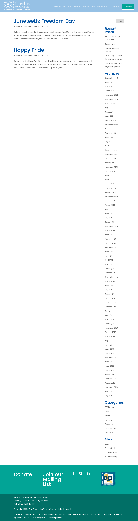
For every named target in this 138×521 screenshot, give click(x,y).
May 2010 (108, 395)
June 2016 (109, 285)
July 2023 (108, 129)
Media (107, 415)
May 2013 (108, 345)
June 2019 (109, 213)
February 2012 (110, 370)
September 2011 (111, 378)
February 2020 (110, 188)
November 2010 (111, 387)
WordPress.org (111, 456)
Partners (108, 420)
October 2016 (110, 273)
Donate (128, 6)
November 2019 (111, 196)
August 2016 (110, 281)
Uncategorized (42, 26)
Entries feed (110, 448)
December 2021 (111, 150)
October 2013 (110, 332)
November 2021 (111, 154)
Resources (80, 7)
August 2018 (110, 230)
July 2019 (108, 209)
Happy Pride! (30, 50)
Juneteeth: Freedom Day (44, 21)
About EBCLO (61, 7)
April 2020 (109, 179)
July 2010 (108, 391)
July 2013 (108, 340)
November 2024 (111, 95)
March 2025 (109, 90)
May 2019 (108, 218)
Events (107, 411)
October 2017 (110, 243)
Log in (107, 444)
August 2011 (110, 383)
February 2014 (110, 323)
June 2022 (109, 137)
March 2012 (109, 366)
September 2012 (111, 357)
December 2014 (111, 302)
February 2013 (110, 353)
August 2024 (110, 103)
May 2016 (108, 289)
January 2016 (110, 294)
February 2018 (110, 239)
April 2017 (109, 260)
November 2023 (111, 124)
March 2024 (109, 116)
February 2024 (110, 120)
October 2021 (110, 158)
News (116, 7)
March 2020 (109, 184)
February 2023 (110, 133)
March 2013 (109, 349)
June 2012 (109, 361)
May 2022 (108, 141)
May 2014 (108, 315)
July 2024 (108, 107)
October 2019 (110, 201)
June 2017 (109, 251)
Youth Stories (110, 432)
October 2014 (110, 306)
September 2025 (111, 78)
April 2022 (109, 146)
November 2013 (111, 328)
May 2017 (108, 256)
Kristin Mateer (21, 26)
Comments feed (111, 452)
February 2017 (110, 268)
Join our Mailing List (53, 479)
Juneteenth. (110, 44)
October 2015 (110, 298)
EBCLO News (110, 407)
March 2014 (109, 319)
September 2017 (111, 247)
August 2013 (110, 336)
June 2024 (109, 112)
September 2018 (111, 226)
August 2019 (110, 205)
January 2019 (110, 222)
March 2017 (109, 264)
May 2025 (108, 86)
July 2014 (108, 311)
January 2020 (110, 192)
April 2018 (109, 234)
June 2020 (109, 175)
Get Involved (99, 7)
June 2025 (109, 82)
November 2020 (111, 167)
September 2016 (111, 277)
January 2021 (110, 162)
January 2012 (110, 374)
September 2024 (111, 99)
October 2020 (110, 171)
